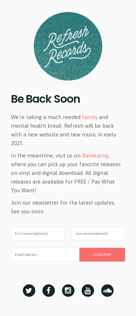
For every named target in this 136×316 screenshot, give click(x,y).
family (90, 117)
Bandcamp (95, 155)
